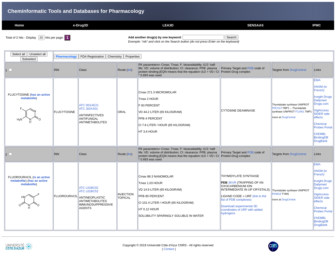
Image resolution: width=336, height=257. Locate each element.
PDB (251, 68)
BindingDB (321, 137)
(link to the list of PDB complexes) (243, 197)
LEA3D (168, 25)
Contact (169, 249)
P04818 (276, 193)
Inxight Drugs (323, 96)
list (129, 70)
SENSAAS (255, 25)
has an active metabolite (35, 96)
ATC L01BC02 (88, 187)
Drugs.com (321, 103)
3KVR (232, 182)
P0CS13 (277, 108)
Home (19, 25)
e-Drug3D (80, 25)
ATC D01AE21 (89, 105)
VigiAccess (321, 110)
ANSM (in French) (320, 88)
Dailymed (320, 100)
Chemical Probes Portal (323, 125)
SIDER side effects (322, 115)
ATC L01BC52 (88, 191)
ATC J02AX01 (88, 108)
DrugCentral (298, 70)
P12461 (299, 111)
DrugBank (321, 141)
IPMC (316, 25)
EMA (317, 80)
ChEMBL (320, 134)
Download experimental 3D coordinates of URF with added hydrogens (242, 209)
